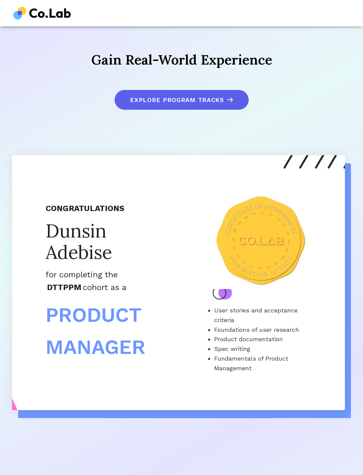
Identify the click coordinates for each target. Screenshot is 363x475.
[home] (42, 13)
